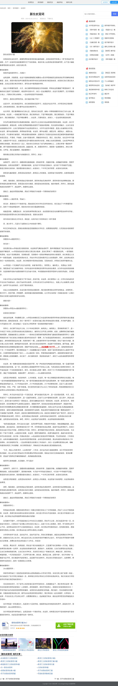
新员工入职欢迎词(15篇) (46, 658)
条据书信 (60, 2)
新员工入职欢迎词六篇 (46, 664)
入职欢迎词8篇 (43, 667)
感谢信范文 (92, 73)
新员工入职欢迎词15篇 (9, 661)
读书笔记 (92, 98)
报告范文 (50, 2)
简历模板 (108, 98)
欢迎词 (23, 8)
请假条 (107, 102)
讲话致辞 (40, 2)
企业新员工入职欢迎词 (9, 658)
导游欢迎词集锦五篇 (45, 673)
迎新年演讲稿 (109, 38)
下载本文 (50, 18)
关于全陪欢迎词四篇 (8, 673)
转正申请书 (92, 94)
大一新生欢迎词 (6, 667)
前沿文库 (54, 683)
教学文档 (69, 2)
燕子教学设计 (109, 42)
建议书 (107, 94)
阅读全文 (43, 18)
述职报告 (92, 102)
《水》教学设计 (94, 46)
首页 (9, 8)
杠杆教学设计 (93, 59)
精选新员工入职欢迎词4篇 (10, 664)
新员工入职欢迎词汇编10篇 (48, 661)
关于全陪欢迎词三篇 (45, 670)
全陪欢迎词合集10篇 (8, 670)
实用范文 (31, 2)
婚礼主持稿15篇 (110, 46)
